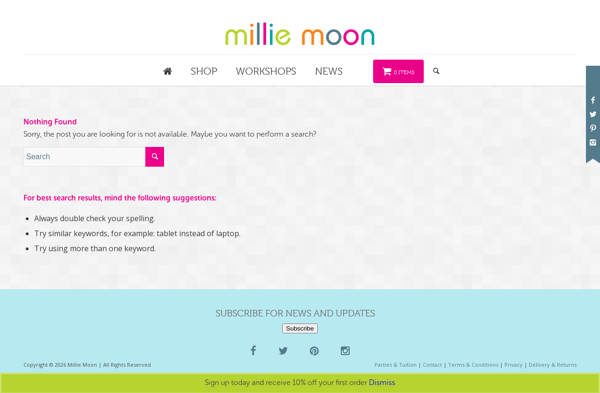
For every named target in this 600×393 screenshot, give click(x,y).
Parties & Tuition (396, 364)
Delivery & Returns (553, 364)
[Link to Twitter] (593, 114)
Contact (432, 364)
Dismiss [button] (382, 382)
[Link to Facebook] (593, 100)
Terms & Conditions (473, 364)
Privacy (513, 364)
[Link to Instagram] (593, 142)
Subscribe (300, 328)
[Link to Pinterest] (593, 128)
